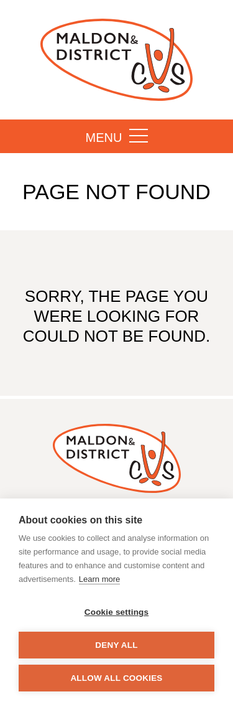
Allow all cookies (116, 678)
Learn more (99, 579)
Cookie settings (117, 612)
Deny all (116, 645)
